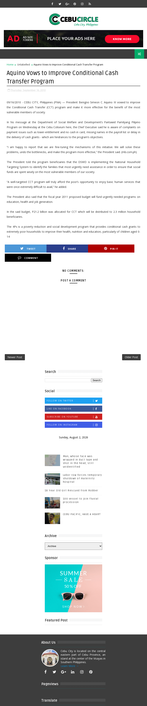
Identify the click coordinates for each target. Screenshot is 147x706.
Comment (127, 248)
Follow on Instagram (74, 416)
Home (10, 64)
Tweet (24, 248)
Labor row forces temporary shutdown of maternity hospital (82, 470)
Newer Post (14, 348)
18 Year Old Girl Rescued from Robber (71, 481)
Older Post (131, 348)
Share (58, 248)
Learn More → (70, 657)
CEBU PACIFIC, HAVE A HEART (82, 505)
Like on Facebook (74, 400)
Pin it (93, 248)
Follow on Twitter (74, 392)
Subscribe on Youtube (74, 408)
